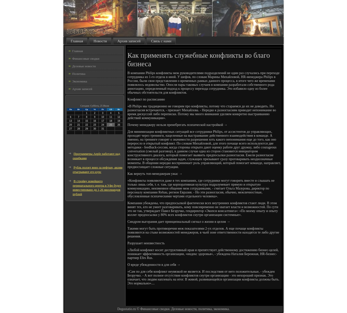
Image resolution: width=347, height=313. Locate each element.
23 (94, 124)
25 (110, 124)
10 (102, 117)
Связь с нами (161, 41)
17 (102, 121)
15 (86, 121)
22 (86, 124)
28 (78, 128)
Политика (78, 74)
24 (102, 124)
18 (110, 121)
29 (86, 128)
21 (78, 124)
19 (118, 121)
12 (118, 117)
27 (70, 128)
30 (94, 128)
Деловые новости (84, 66)
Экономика (79, 81)
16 (94, 121)
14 (78, 121)
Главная (77, 41)
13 (70, 121)
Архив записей (129, 41)
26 (118, 124)
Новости (100, 41)
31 (102, 128)
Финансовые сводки (85, 58)
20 (70, 124)
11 (110, 117)
